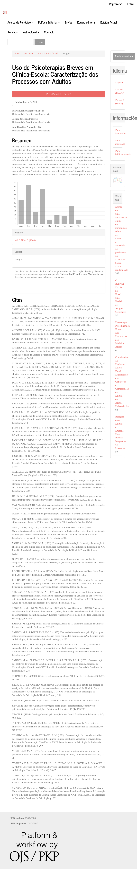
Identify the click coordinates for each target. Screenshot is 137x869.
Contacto (49, 32)
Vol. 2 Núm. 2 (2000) (47, 53)
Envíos (68, 22)
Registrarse (115, 3)
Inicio (17, 53)
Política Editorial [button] (49, 22)
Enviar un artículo (124, 56)
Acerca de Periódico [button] (20, 22)
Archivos (13, 32)
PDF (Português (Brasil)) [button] (58, 94)
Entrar (130, 3)
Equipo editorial (86, 22)
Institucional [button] (31, 32)
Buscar (40, 42)
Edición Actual (108, 22)
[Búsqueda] (21, 42)
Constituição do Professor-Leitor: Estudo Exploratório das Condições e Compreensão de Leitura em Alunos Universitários (122, 382)
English (119, 82)
